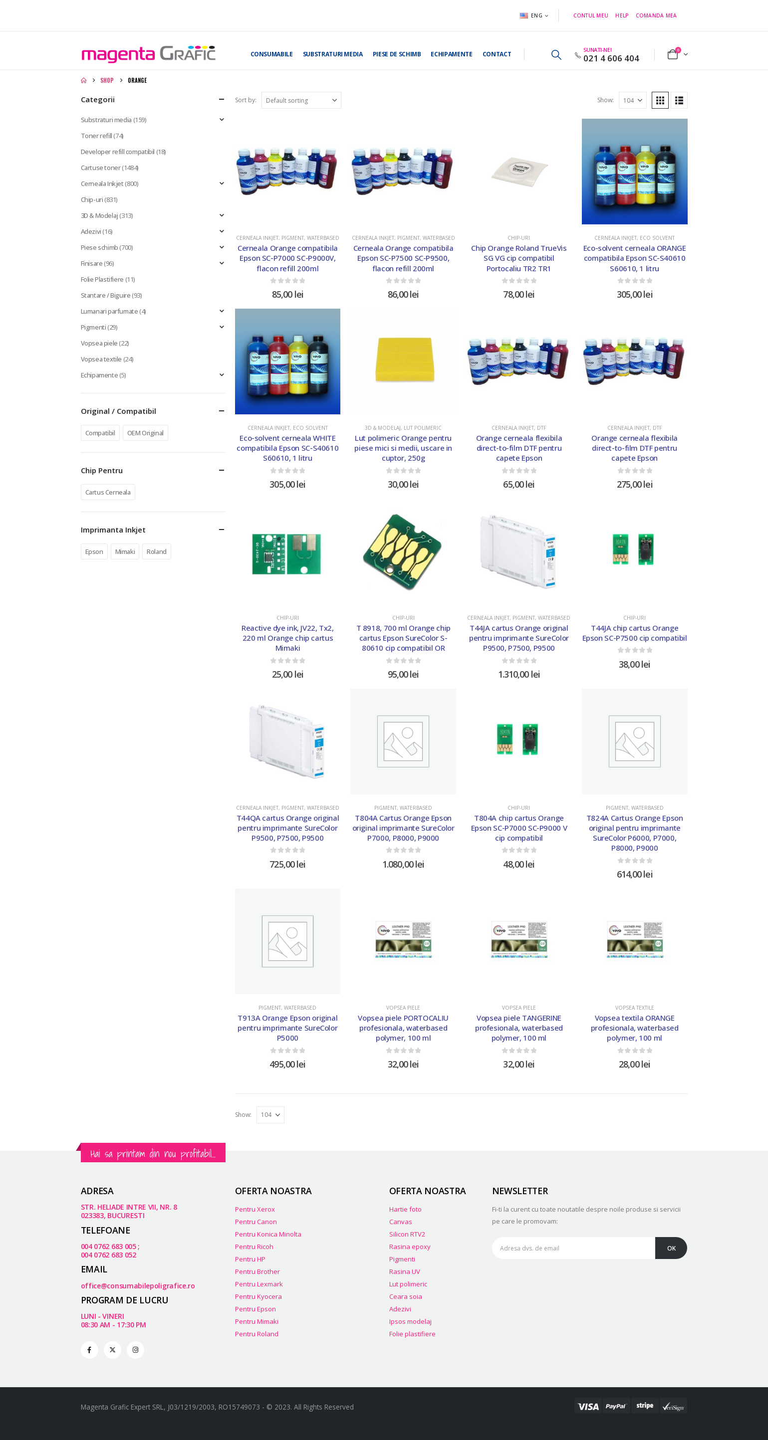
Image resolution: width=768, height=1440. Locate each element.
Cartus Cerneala (108, 492)
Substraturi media (333, 54)
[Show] (633, 100)
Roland (157, 551)
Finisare (92, 263)
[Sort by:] (301, 100)
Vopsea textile (634, 1007)
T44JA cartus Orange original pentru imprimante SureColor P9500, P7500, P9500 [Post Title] (519, 638)
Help (621, 15)
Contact (497, 54)
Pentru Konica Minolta (268, 1234)
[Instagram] (135, 1350)
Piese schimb (99, 247)
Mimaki (125, 551)
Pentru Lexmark (259, 1283)
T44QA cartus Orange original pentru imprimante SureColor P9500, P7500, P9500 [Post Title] (288, 828)
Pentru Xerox (255, 1209)
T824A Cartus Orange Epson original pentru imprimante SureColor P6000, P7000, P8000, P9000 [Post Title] (634, 833)
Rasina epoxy (410, 1246)
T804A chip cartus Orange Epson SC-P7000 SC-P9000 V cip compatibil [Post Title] (519, 828)
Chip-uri (519, 237)
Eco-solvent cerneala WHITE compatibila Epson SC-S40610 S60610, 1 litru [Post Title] (287, 448)
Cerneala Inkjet (257, 237)
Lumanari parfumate (109, 311)
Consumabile (272, 54)
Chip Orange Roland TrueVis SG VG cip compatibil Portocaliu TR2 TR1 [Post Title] (518, 258)
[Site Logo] (148, 54)
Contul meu (591, 15)
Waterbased (323, 237)
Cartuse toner (101, 167)
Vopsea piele (403, 1007)
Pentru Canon (256, 1221)
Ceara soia (405, 1296)
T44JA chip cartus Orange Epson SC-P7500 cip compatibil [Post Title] (634, 633)
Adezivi (91, 231)
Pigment (292, 237)
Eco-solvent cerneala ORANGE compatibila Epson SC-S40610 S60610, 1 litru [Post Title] (634, 258)
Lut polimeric (423, 427)
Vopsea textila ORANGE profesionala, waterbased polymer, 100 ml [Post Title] (635, 1028)
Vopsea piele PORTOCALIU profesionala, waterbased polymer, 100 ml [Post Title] (403, 1028)
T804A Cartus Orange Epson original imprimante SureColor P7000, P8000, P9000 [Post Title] (403, 828)
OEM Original (145, 432)
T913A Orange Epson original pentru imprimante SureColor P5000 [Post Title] (287, 1028)
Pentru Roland (256, 1333)
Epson (94, 551)
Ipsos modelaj (410, 1321)
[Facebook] (89, 1350)
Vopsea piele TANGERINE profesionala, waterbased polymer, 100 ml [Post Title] (519, 1028)
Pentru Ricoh (254, 1246)
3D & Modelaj (383, 427)
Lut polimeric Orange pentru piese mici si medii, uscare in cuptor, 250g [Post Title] (403, 448)
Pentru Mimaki (256, 1321)
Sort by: (245, 100)
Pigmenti (93, 327)
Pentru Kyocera (258, 1296)
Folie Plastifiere (102, 279)
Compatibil (100, 432)
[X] (112, 1350)
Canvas (400, 1221)
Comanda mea (656, 15)
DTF (541, 427)
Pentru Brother (257, 1271)
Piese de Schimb (397, 54)
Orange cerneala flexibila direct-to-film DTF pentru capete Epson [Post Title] (519, 448)
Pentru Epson (255, 1308)
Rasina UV (404, 1271)
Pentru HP (250, 1259)
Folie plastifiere (412, 1333)
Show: (605, 100)
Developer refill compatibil (118, 151)
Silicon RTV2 (407, 1234)
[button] (556, 54)
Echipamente (451, 54)
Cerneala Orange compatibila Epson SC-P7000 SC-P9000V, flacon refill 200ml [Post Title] (288, 258)
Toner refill (96, 135)
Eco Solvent (657, 237)
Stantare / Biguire (106, 295)
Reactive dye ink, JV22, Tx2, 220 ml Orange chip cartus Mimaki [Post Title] (288, 638)
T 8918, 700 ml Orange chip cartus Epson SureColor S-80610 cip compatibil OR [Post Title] (403, 638)
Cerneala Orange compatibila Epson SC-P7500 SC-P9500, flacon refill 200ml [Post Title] (403, 258)
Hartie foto (405, 1209)
